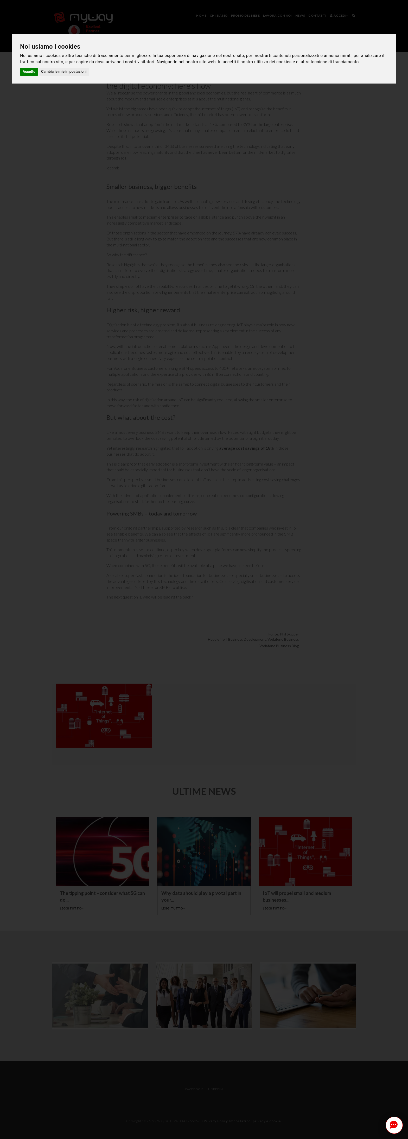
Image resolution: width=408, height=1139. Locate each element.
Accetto (29, 71)
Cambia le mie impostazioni (63, 71)
